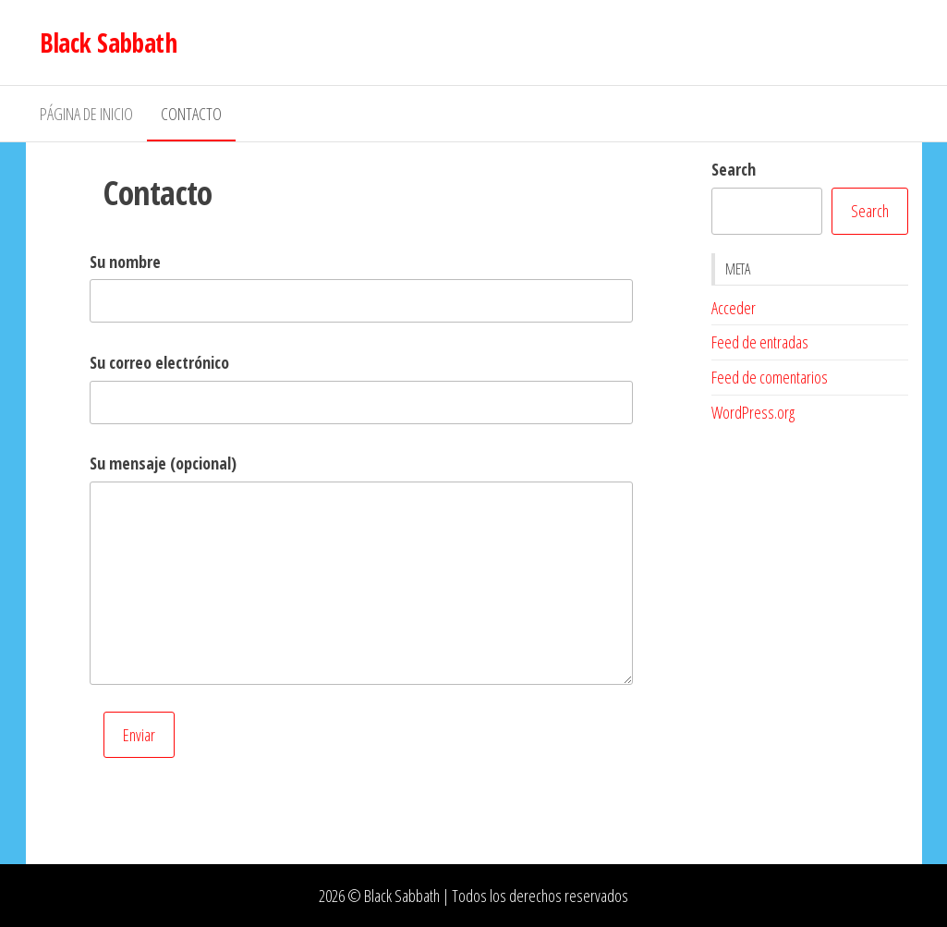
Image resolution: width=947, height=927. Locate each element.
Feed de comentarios (769, 377)
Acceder (733, 308)
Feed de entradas (759, 342)
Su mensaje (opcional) (163, 463)
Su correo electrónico (159, 362)
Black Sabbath (108, 42)
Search (733, 169)
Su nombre (125, 261)
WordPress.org (753, 412)
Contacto (191, 114)
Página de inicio (86, 114)
